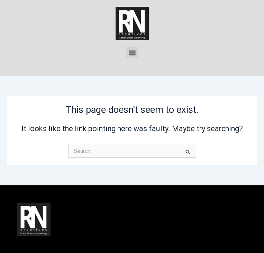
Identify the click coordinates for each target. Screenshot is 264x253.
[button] (132, 52)
